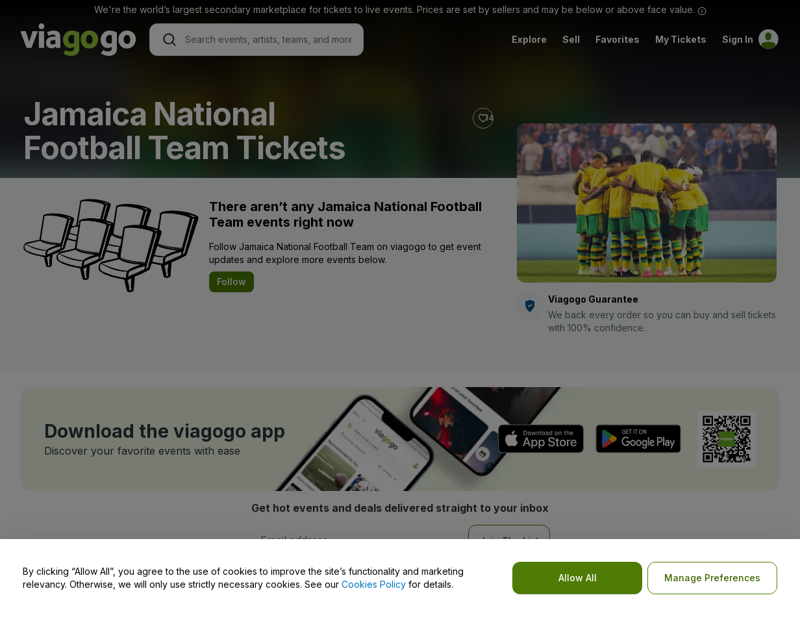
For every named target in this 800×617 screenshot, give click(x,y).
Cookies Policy (374, 584)
